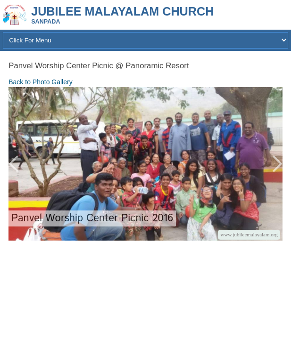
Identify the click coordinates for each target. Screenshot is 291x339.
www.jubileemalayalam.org (248, 234)
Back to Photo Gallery (40, 82)
